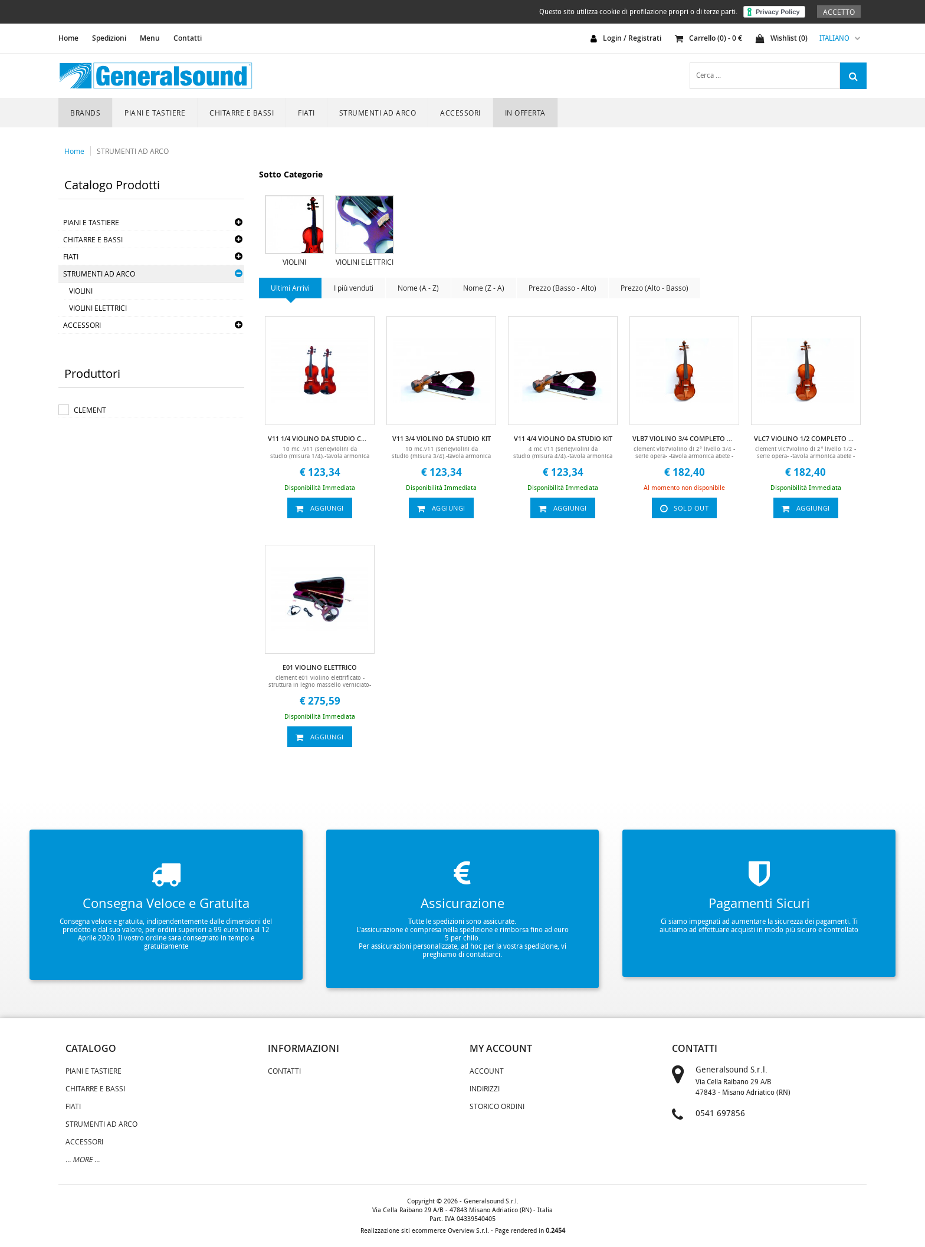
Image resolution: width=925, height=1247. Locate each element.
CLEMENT (90, 409)
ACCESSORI (460, 112)
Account (487, 1070)
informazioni (303, 1048)
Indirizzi (485, 1088)
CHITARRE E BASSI (241, 112)
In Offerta (525, 112)
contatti (694, 1048)
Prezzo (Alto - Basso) (654, 287)
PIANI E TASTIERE (154, 112)
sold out (684, 508)
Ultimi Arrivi (290, 287)
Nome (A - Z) (418, 287)
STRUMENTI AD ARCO (377, 112)
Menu (150, 38)
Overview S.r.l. (468, 1231)
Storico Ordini (497, 1106)
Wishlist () (782, 38)
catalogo (90, 1048)
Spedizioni (109, 38)
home (68, 38)
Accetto (839, 12)
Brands (85, 112)
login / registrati (632, 38)
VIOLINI (81, 290)
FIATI (306, 112)
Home (74, 151)
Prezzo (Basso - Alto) (562, 287)
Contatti (187, 38)
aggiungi (320, 508)
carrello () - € (708, 38)
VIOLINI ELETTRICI (98, 307)
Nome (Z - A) (483, 287)
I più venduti (353, 287)
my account (501, 1048)
